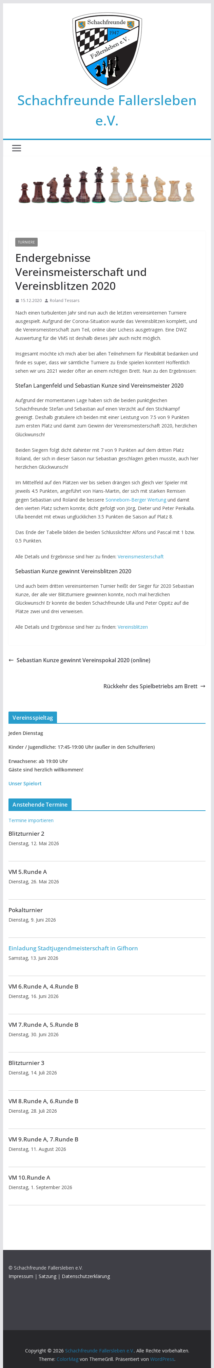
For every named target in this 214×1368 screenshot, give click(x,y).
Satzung (47, 1276)
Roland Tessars (64, 300)
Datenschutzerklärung (86, 1276)
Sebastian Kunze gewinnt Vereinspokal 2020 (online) (79, 660)
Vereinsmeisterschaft (141, 556)
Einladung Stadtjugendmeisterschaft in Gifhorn (73, 948)
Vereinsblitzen (133, 627)
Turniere (26, 242)
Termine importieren (31, 820)
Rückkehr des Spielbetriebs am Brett (154, 686)
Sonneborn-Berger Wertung (135, 499)
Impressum (20, 1276)
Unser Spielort (25, 783)
